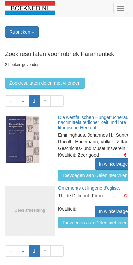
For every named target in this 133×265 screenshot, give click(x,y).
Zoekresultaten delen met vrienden (45, 83)
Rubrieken (21, 32)
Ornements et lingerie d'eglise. (89, 188)
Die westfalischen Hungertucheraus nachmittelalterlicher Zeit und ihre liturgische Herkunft (94, 122)
